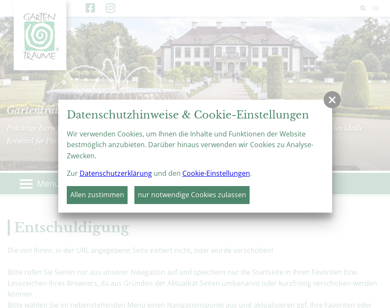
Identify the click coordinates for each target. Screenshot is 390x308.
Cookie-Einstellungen (216, 173)
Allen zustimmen (97, 194)
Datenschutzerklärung (116, 173)
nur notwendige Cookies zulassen (192, 194)
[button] (332, 99)
